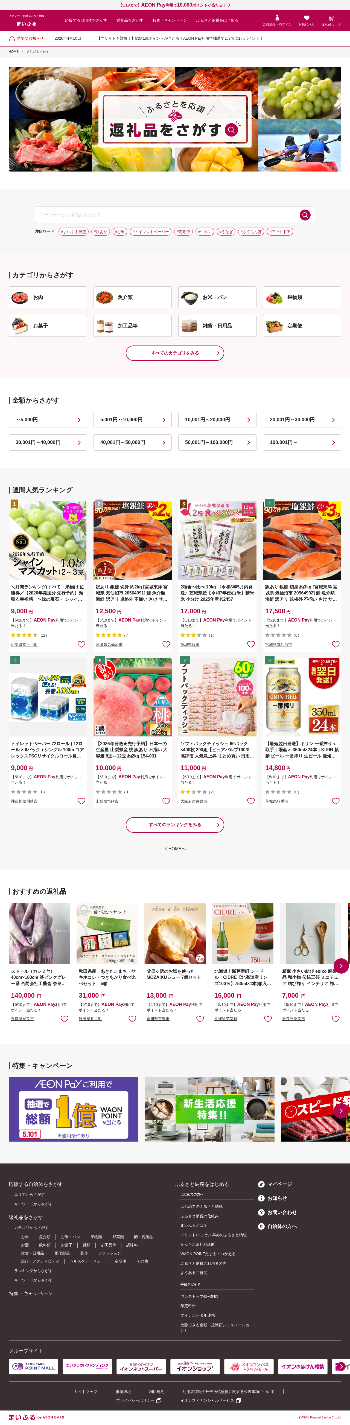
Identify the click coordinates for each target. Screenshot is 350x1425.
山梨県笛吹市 (107, 801)
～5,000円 (27, 419)
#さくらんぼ (251, 232)
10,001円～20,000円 (207, 419)
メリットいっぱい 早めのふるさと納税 (213, 1235)
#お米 (120, 232)
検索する (305, 215)
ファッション (109, 1253)
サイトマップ (85, 1391)
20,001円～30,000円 (292, 419)
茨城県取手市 (276, 801)
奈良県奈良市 (22, 1019)
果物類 (96, 1237)
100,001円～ (284, 442)
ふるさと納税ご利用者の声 (203, 1263)
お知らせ (272, 1198)
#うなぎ (226, 232)
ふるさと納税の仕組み (199, 1216)
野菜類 (118, 1237)
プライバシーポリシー (135, 1400)
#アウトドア (280, 232)
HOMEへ (177, 848)
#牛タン (205, 232)
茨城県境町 (190, 644)
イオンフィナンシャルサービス (207, 1400)
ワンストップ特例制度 (199, 1296)
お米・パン (70, 1237)
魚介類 (45, 1237)
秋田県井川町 (90, 1019)
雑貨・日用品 (32, 1253)
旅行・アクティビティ (40, 1261)
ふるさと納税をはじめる (217, 20)
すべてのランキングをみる (175, 824)
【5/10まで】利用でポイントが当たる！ (172, 5)
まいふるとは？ (193, 1225)
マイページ (275, 1184)
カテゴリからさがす (31, 1227)
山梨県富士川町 (24, 644)
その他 (142, 1261)
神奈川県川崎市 (24, 801)
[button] (341, 966)
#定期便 (183, 232)
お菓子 (66, 1245)
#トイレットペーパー (150, 232)
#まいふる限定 (73, 232)
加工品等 (108, 1245)
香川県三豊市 (158, 1019)
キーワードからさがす (33, 1204)
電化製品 (62, 1253)
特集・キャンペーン (170, 20)
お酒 (25, 1245)
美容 (84, 1253)
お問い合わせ (277, 1212)
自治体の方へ (277, 1226)
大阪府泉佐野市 (193, 801)
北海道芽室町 (225, 1019)
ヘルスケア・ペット (87, 1261)
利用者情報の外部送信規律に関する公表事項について (229, 1391)
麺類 (87, 1245)
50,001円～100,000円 (209, 442)
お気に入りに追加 (64, 1018)
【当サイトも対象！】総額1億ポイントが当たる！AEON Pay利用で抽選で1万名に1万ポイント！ (180, 38)
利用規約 (156, 1391)
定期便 (120, 1261)
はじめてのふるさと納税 (201, 1206)
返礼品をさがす (129, 20)
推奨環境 (123, 1391)
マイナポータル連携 (197, 1315)
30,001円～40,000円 (38, 442)
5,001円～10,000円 (121, 419)
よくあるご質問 (193, 1272)
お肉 (25, 1237)
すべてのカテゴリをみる (175, 353)
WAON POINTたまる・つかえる (208, 1254)
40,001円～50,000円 (122, 442)
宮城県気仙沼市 (109, 644)
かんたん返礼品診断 (197, 1244)
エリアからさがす (29, 1194)
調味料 (132, 1245)
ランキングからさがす (33, 1271)
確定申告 (188, 1306)
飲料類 (45, 1245)
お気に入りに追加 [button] (81, 644)
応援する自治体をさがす (86, 20)
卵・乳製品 (143, 1237)
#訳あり (100, 232)
